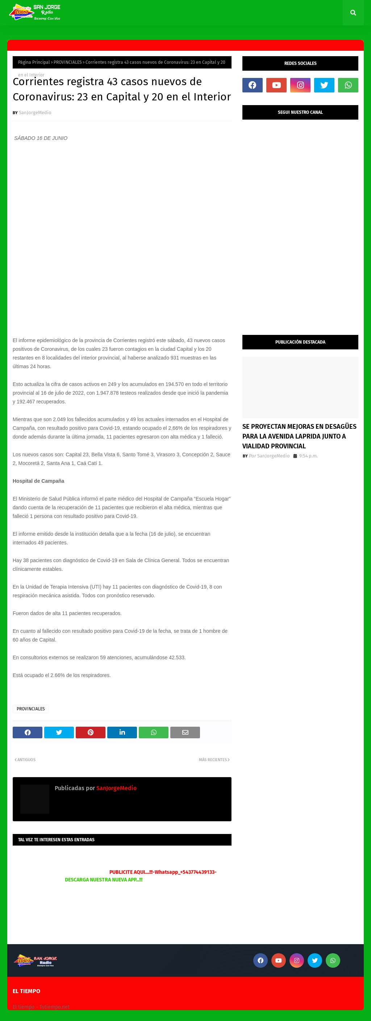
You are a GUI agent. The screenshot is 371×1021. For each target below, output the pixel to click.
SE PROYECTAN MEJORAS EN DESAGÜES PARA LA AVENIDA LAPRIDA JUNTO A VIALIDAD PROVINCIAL (299, 436)
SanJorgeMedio (35, 112)
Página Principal (34, 62)
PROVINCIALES (68, 62)
